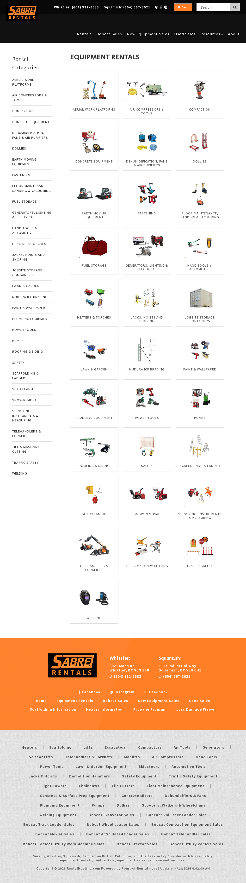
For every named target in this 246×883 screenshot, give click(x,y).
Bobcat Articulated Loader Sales (117, 834)
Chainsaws (89, 785)
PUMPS (18, 340)
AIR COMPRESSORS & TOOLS (29, 97)
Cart (182, 7)
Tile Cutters (123, 785)
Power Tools (52, 766)
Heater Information (105, 709)
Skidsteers (149, 766)
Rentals (84, 19)
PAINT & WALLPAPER (28, 307)
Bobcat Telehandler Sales (186, 834)
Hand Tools (206, 756)
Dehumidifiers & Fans (185, 795)
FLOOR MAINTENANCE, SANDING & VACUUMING (31, 188)
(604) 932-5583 (125, 676)
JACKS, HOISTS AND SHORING (28, 257)
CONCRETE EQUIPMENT (30, 121)
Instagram (122, 691)
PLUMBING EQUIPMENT (30, 318)
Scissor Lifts (41, 756)
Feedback (156, 691)
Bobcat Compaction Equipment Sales (187, 824)
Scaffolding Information (53, 709)
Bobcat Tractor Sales (137, 843)
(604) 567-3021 (175, 676)
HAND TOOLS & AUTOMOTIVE (24, 230)
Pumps (98, 805)
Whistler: (76, 7)
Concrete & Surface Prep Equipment (75, 795)
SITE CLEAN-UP (24, 389)
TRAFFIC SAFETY (25, 462)
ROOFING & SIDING (27, 351)
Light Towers (54, 785)
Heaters (29, 747)
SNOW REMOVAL (25, 400)
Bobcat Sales (109, 19)
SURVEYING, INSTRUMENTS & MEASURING (25, 415)
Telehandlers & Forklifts (88, 756)
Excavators (115, 747)
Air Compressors (168, 756)
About (234, 19)
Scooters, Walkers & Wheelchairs (174, 805)
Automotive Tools (189, 766)
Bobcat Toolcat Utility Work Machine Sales (64, 843)
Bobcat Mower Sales (54, 834)
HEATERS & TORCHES (29, 243)
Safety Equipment (139, 776)
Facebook (89, 691)
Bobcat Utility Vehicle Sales (196, 843)
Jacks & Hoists (43, 776)
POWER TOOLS (24, 329)
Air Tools (182, 747)
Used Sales (185, 19)
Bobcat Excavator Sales (111, 814)
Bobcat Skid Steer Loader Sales (176, 814)
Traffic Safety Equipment (193, 776)
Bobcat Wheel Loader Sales (113, 824)
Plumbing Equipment (60, 805)
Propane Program (150, 709)
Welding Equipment (58, 814)
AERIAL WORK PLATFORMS (23, 82)
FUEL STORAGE (24, 201)
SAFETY (18, 362)
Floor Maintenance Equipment (175, 785)
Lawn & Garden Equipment (101, 766)
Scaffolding (60, 747)
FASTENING (21, 175)
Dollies (123, 805)
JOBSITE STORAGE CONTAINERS (27, 272)
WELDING (19, 473)
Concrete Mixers (137, 795)
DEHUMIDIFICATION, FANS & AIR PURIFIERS (30, 135)
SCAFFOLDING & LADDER (25, 375)
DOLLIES (19, 148)
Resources (211, 19)
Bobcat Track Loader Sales (49, 824)
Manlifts (132, 756)
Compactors (150, 747)
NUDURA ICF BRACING (30, 296)
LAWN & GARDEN (25, 285)
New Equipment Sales (148, 19)
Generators (213, 747)
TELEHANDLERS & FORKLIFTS (26, 433)
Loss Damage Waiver (196, 709)
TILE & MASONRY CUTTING (25, 449)
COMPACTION (23, 110)
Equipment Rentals (74, 700)
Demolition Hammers (89, 776)
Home (41, 700)
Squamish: (127, 7)
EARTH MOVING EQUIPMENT (24, 161)
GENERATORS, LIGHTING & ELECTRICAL (31, 214)
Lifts (88, 747)
